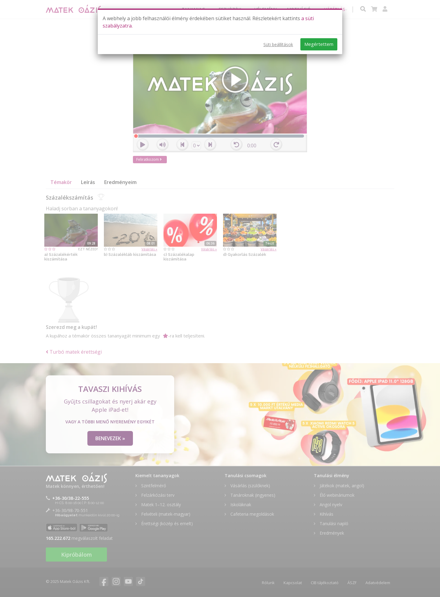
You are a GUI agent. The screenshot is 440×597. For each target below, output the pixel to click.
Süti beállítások (278, 44)
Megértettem (318, 44)
